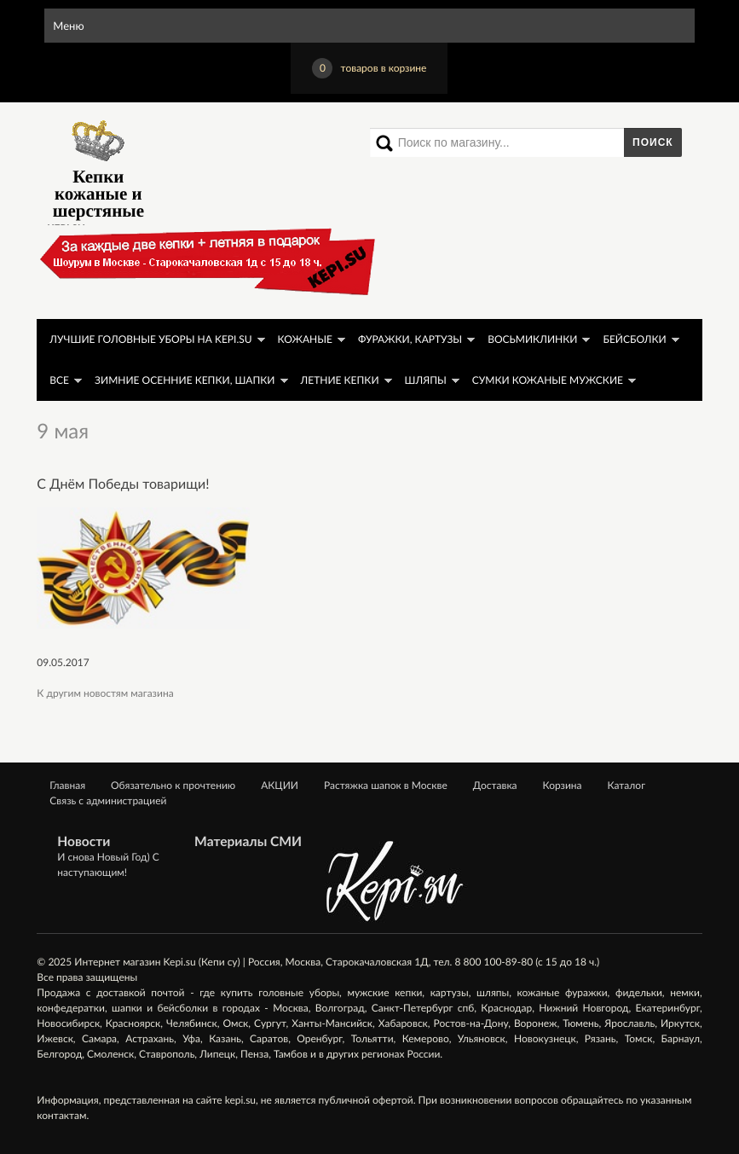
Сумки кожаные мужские (547, 380)
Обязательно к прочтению (173, 785)
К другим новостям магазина (105, 693)
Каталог (627, 785)
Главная (67, 785)
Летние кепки (340, 380)
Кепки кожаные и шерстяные (98, 167)
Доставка (495, 785)
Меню (68, 25)
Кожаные (305, 339)
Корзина (562, 785)
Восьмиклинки (532, 339)
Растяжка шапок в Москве (385, 785)
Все (59, 380)
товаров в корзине (369, 68)
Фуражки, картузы (410, 339)
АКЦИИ (279, 785)
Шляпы (426, 380)
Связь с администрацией (107, 800)
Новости (83, 842)
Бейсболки (634, 339)
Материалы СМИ (248, 842)
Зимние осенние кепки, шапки (184, 380)
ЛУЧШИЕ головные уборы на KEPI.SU (150, 339)
